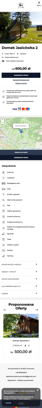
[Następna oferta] (36, 309)
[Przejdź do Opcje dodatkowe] (19, 279)
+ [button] (2, 119)
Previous (2, 28)
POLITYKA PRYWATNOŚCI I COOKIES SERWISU (19, 395)
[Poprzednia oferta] (5, 309)
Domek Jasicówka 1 (21, 341)
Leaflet (22, 148)
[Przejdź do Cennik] (19, 294)
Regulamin (12, 380)
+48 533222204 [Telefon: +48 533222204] (21, 373)
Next (39, 28)
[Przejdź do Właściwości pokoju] (19, 264)
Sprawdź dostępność (21, 80)
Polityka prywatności (25, 380)
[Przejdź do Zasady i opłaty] (19, 272)
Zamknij (8, 403)
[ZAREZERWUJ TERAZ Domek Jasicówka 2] (21, 75)
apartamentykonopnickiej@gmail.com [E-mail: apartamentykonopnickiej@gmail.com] (21, 376)
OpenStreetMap (31, 148)
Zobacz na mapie (21, 152)
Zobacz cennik (21, 83)
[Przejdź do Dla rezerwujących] (19, 286)
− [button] (2, 122)
